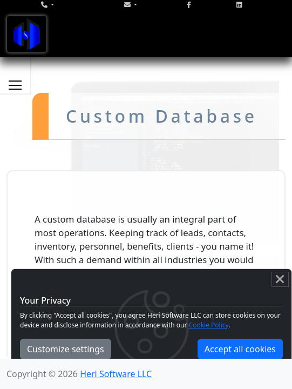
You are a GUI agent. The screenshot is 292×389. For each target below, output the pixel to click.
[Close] (280, 279)
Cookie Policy (209, 325)
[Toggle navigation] (26, 34)
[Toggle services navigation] (15, 85)
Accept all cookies (240, 349)
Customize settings (65, 349)
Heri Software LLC (116, 374)
